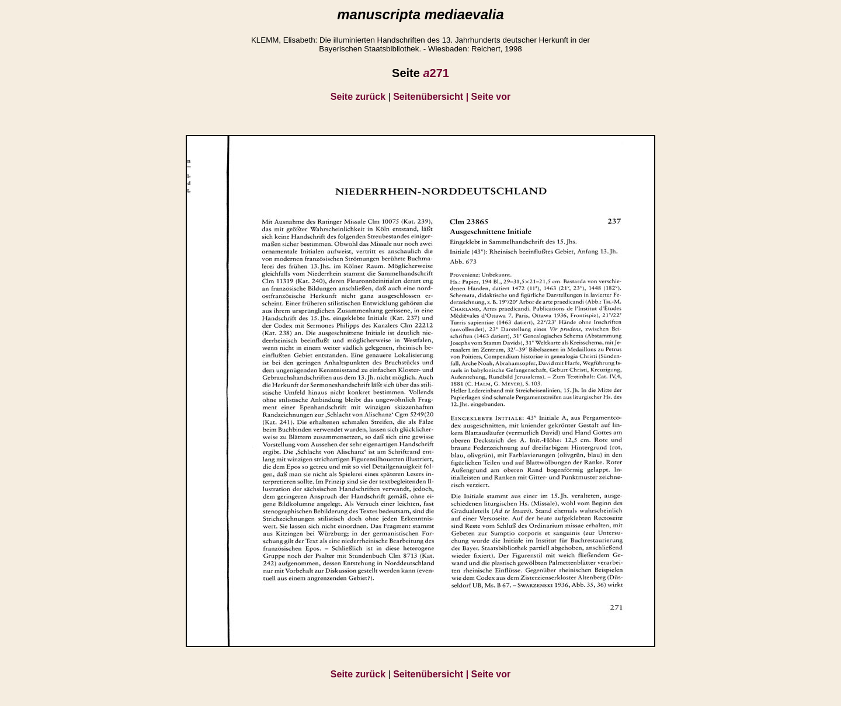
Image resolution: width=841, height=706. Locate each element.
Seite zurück (358, 97)
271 (436, 73)
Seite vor (491, 97)
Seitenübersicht (432, 97)
